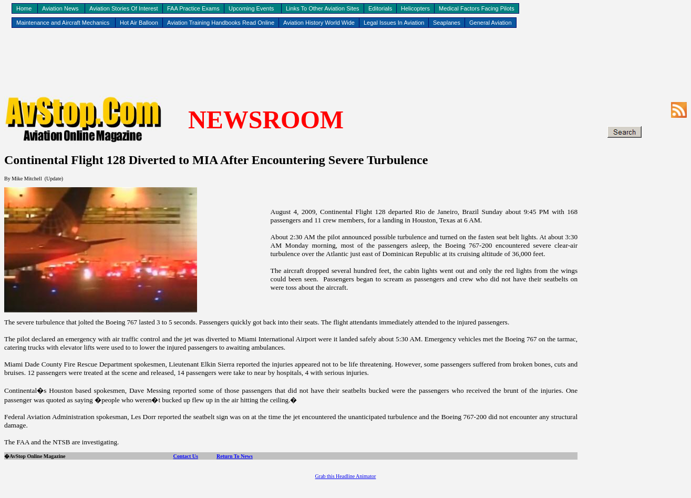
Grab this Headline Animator (345, 476)
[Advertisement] (345, 63)
